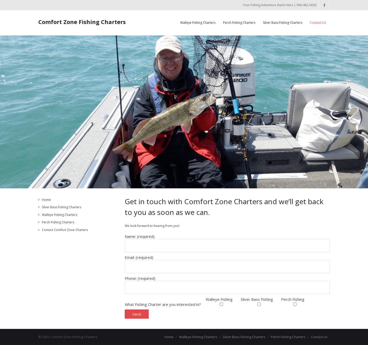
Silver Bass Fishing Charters (61, 207)
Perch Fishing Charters (58, 222)
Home (46, 200)
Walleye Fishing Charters (59, 215)
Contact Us (319, 337)
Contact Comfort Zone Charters (65, 230)
